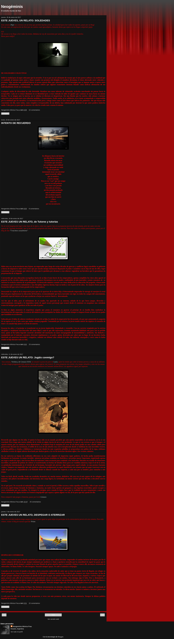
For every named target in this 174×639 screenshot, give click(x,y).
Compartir (5, 113)
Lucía (56, 362)
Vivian (33, 521)
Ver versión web (53, 619)
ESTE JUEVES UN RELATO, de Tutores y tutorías (29, 221)
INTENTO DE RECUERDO (16, 123)
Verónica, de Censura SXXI (21, 362)
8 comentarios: (34, 209)
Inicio (53, 615)
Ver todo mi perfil (17, 632)
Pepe (12, 25)
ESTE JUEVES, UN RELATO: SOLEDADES (25, 20)
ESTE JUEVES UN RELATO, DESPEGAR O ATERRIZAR (33, 514)
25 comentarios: (35, 502)
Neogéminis (12, 6)
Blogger (60, 637)
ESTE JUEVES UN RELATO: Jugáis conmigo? (27, 357)
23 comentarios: (34, 344)
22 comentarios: (34, 110)
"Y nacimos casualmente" (19, 231)
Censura (43, 497)
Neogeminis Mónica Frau (22, 626)
